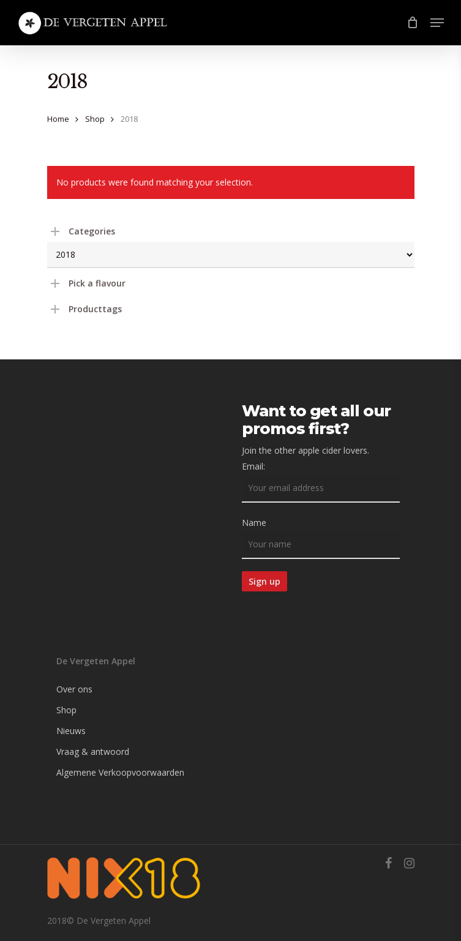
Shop (95, 118)
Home (58, 118)
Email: (253, 466)
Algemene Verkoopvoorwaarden (120, 772)
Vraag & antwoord (92, 751)
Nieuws (71, 731)
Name (254, 522)
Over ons (74, 689)
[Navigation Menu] (437, 23)
